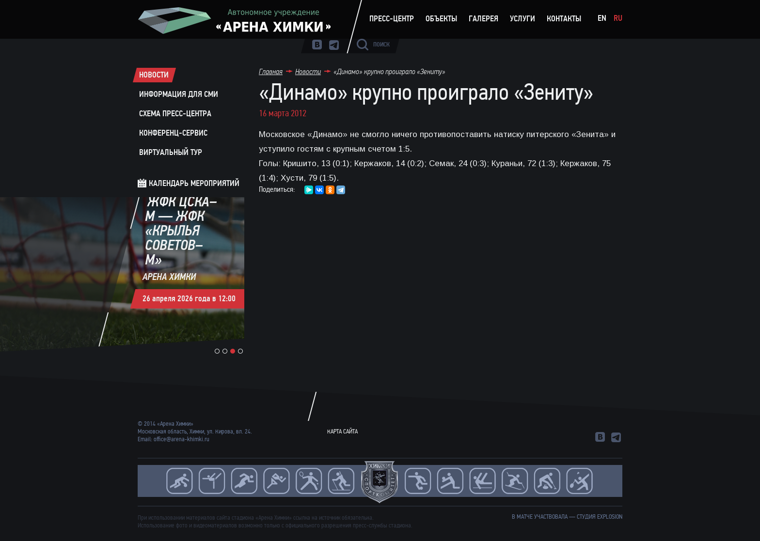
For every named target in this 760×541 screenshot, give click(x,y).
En (602, 18)
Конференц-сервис (173, 133)
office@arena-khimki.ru (181, 439)
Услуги (522, 19)
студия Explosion (599, 517)
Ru (618, 18)
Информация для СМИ (178, 94)
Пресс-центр (391, 19)
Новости (154, 75)
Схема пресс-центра (175, 114)
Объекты (441, 19)
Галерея (483, 19)
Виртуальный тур (170, 152)
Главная (271, 71)
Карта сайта (342, 431)
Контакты (564, 19)
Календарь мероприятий (194, 183)
